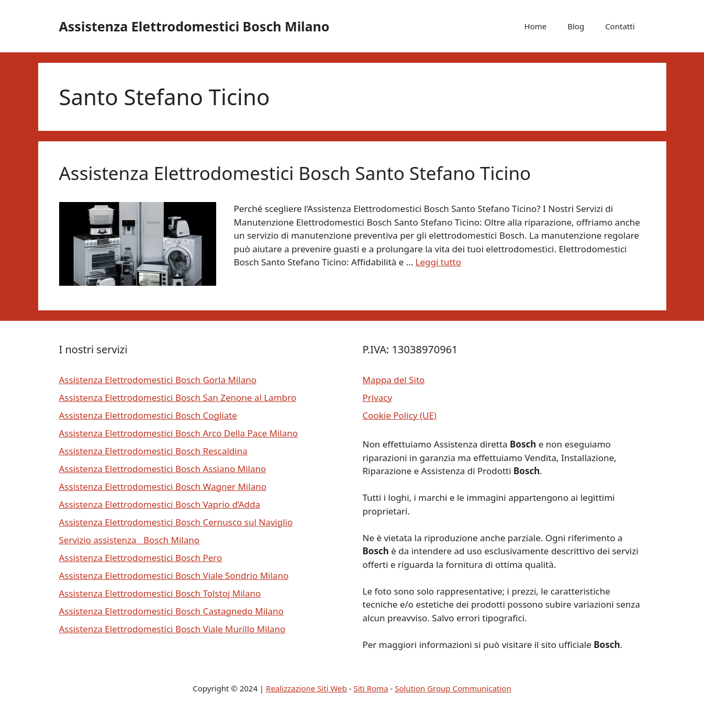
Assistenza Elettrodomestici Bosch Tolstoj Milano (160, 593)
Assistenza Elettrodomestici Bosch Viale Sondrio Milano (174, 575)
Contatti (619, 26)
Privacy (378, 397)
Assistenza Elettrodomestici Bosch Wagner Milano (162, 486)
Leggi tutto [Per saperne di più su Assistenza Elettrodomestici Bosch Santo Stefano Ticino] (438, 262)
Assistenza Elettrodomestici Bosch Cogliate (148, 415)
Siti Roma (370, 688)
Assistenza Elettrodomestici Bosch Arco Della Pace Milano (178, 433)
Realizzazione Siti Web (306, 688)
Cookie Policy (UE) (400, 415)
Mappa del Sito (394, 380)
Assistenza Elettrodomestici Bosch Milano (194, 26)
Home (535, 26)
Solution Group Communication (453, 688)
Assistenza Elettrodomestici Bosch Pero (140, 558)
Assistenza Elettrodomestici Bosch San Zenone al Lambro (177, 397)
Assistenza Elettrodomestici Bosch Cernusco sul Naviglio (176, 522)
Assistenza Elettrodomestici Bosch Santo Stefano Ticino (295, 173)
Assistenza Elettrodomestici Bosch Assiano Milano (162, 469)
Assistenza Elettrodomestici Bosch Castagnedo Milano (171, 611)
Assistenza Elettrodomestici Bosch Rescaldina (153, 451)
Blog (575, 26)
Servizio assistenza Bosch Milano (129, 540)
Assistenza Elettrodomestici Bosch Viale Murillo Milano (172, 629)
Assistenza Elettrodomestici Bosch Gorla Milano (157, 380)
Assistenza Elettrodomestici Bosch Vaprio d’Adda (159, 504)
